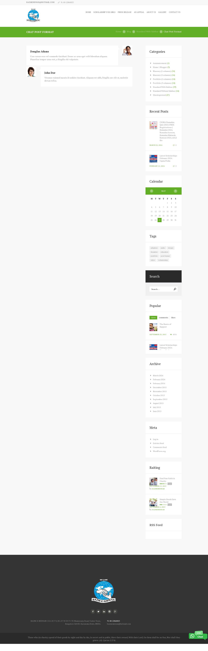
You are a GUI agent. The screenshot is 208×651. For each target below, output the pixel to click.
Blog (128, 31)
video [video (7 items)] (153, 262)
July (157, 414)
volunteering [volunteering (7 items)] (163, 262)
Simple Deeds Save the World (168, 507)
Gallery (161, 12)
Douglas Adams (40, 51)
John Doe (50, 72)
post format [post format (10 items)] (165, 258)
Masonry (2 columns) (162, 71)
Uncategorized (159, 94)
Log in (156, 446)
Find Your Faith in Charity (168, 486)
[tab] (154, 320)
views (153, 320)
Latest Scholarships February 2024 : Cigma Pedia (167, 159)
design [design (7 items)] (171, 250)
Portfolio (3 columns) (162, 83)
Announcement (160, 63)
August (158, 410)
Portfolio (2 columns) (162, 79)
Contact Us (174, 12)
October (159, 402)
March (158, 382)
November (160, 398)
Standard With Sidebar (147, 31)
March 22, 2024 (156, 145)
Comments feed (160, 454)
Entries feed (158, 450)
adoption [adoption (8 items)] (154, 250)
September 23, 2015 (158, 341)
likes (153, 324)
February (159, 386)
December (160, 394)
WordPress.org (159, 458)
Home (82, 12)
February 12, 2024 (157, 168)
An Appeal (136, 12)
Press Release (121, 12)
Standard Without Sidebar (164, 90)
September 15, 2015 (158, 493)
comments (164, 320)
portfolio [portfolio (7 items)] (154, 258)
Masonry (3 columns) (162, 75)
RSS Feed (156, 532)
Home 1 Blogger (160, 67)
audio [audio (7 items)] (163, 250)
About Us (149, 12)
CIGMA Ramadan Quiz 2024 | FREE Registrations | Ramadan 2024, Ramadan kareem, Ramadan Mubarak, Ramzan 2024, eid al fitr (169, 131)
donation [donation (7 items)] (154, 254)
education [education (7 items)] (164, 254)
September (160, 406)
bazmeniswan (158, 495)
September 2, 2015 (157, 514)
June (157, 418)
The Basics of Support (166, 332)
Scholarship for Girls (99, 12)
